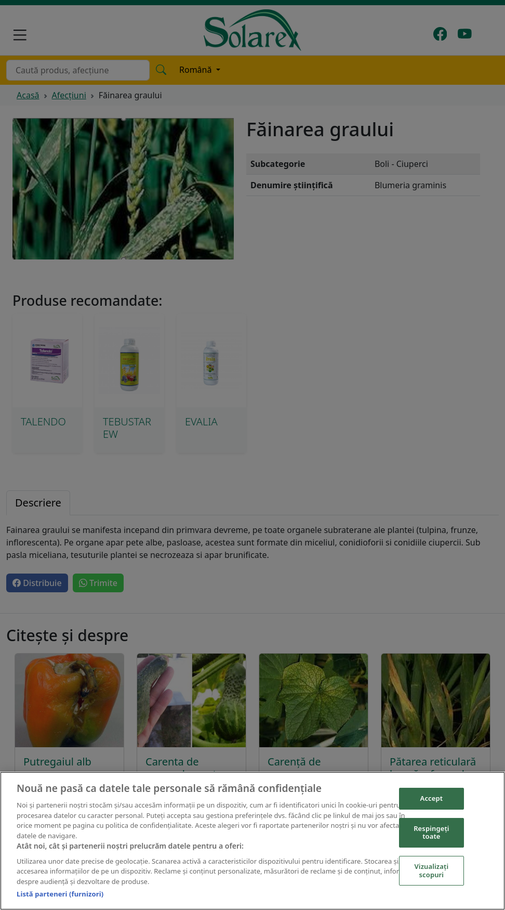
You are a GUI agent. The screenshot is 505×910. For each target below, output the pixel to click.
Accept (431, 798)
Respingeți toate (431, 832)
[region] (252, 841)
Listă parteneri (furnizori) (60, 894)
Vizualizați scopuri (432, 870)
